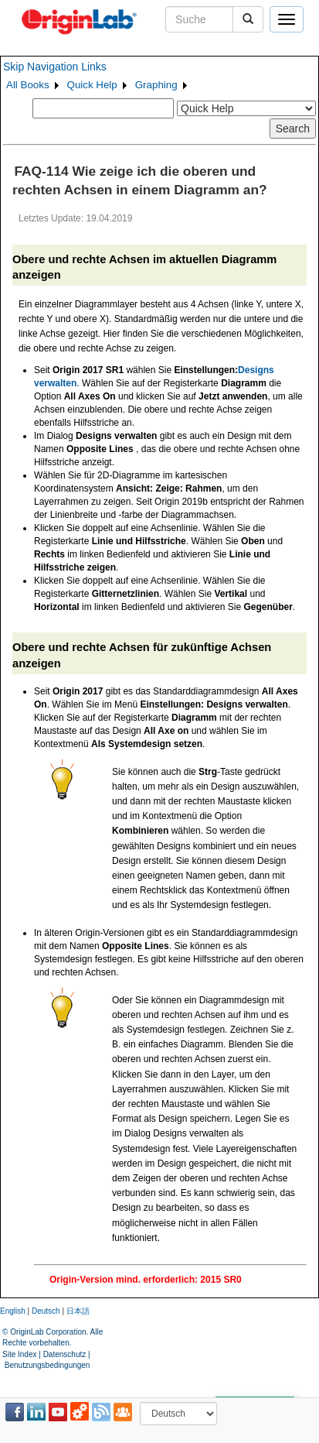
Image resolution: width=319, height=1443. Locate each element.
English (12, 1311)
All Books (27, 85)
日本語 (78, 1311)
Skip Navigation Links (55, 66)
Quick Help (92, 85)
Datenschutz (65, 1354)
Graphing (156, 85)
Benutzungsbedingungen (47, 1365)
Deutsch (46, 1311)
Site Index (19, 1354)
